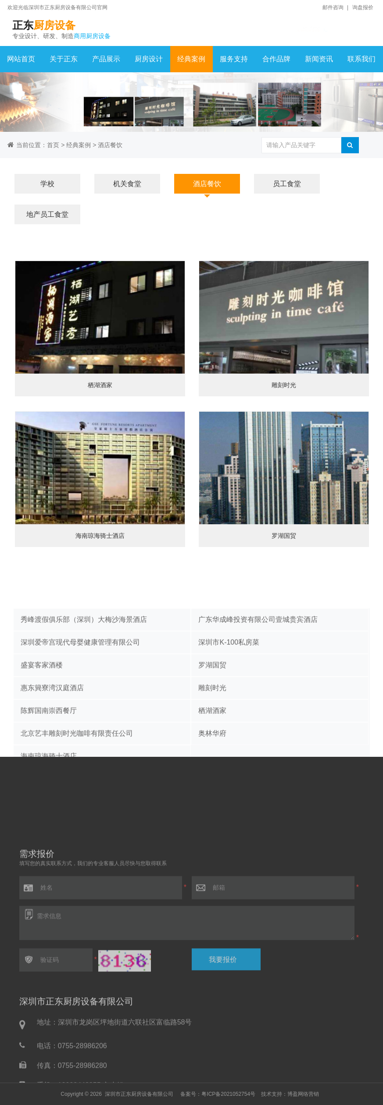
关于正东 (64, 59)
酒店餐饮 (110, 144)
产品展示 (106, 59)
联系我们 (361, 59)
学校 (47, 183)
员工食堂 (287, 183)
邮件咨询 (333, 7)
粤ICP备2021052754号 (228, 1094)
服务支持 (234, 59)
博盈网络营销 (303, 1094)
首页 (53, 144)
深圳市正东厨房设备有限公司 (139, 1094)
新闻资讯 (319, 59)
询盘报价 (362, 7)
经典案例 (191, 59)
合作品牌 (276, 59)
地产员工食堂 (47, 214)
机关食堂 (127, 183)
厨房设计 (149, 59)
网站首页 (21, 59)
